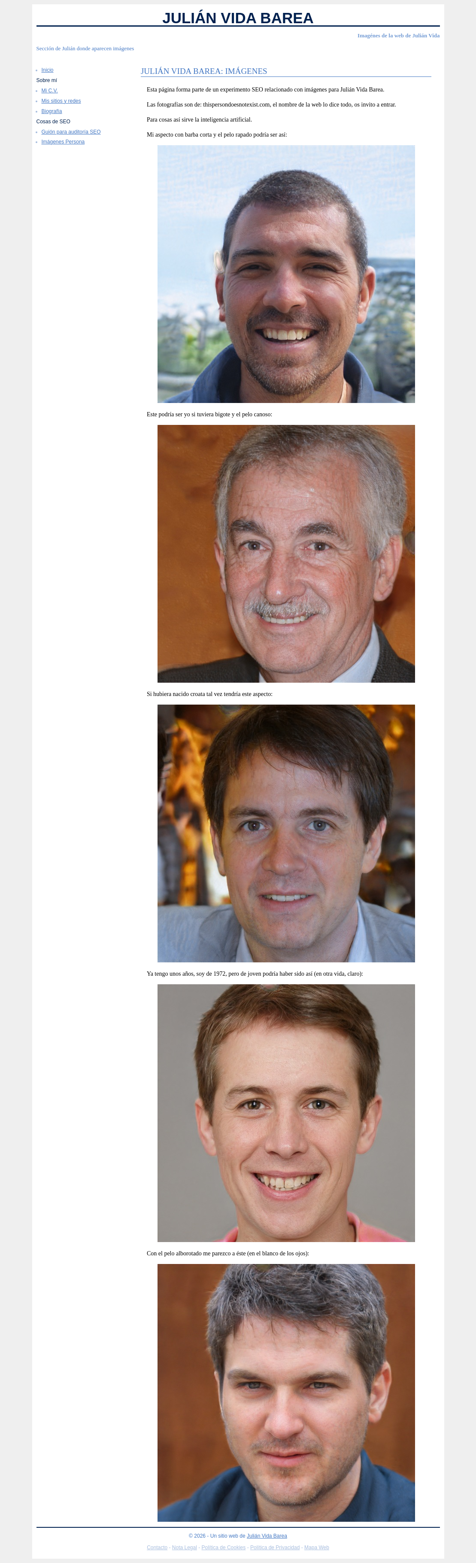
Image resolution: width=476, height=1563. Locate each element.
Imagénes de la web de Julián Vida (399, 35)
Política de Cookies (224, 1548)
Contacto (157, 1548)
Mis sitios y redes (61, 101)
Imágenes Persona (63, 142)
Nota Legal (184, 1548)
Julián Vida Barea (238, 17)
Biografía (52, 111)
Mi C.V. (50, 91)
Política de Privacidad (275, 1548)
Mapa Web (316, 1548)
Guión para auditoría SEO (71, 132)
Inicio (48, 70)
